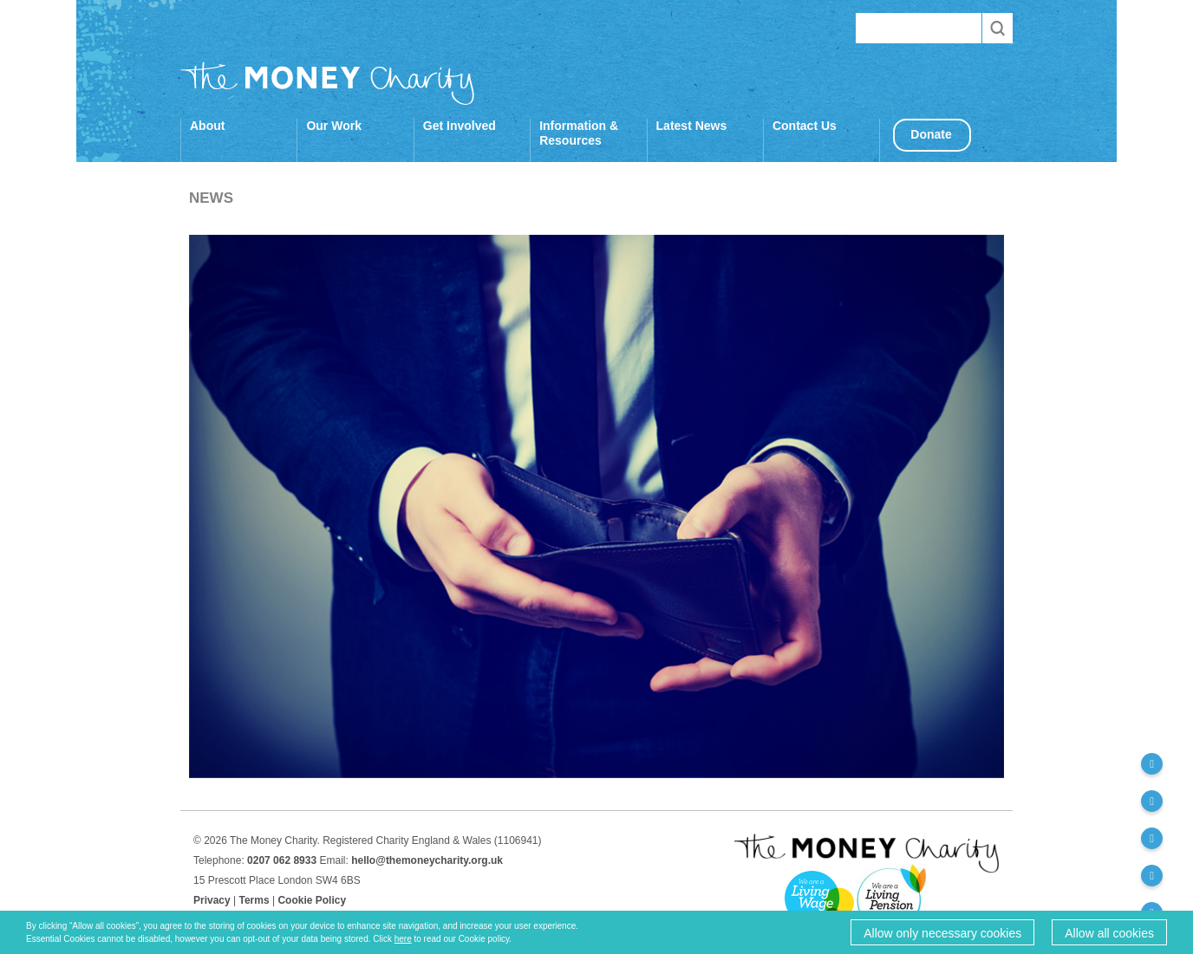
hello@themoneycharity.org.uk (427, 860)
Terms (254, 900)
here (403, 939)
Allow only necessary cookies (942, 933)
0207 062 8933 (281, 860)
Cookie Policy (311, 900)
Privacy (212, 900)
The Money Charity (327, 83)
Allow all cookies (1109, 933)
